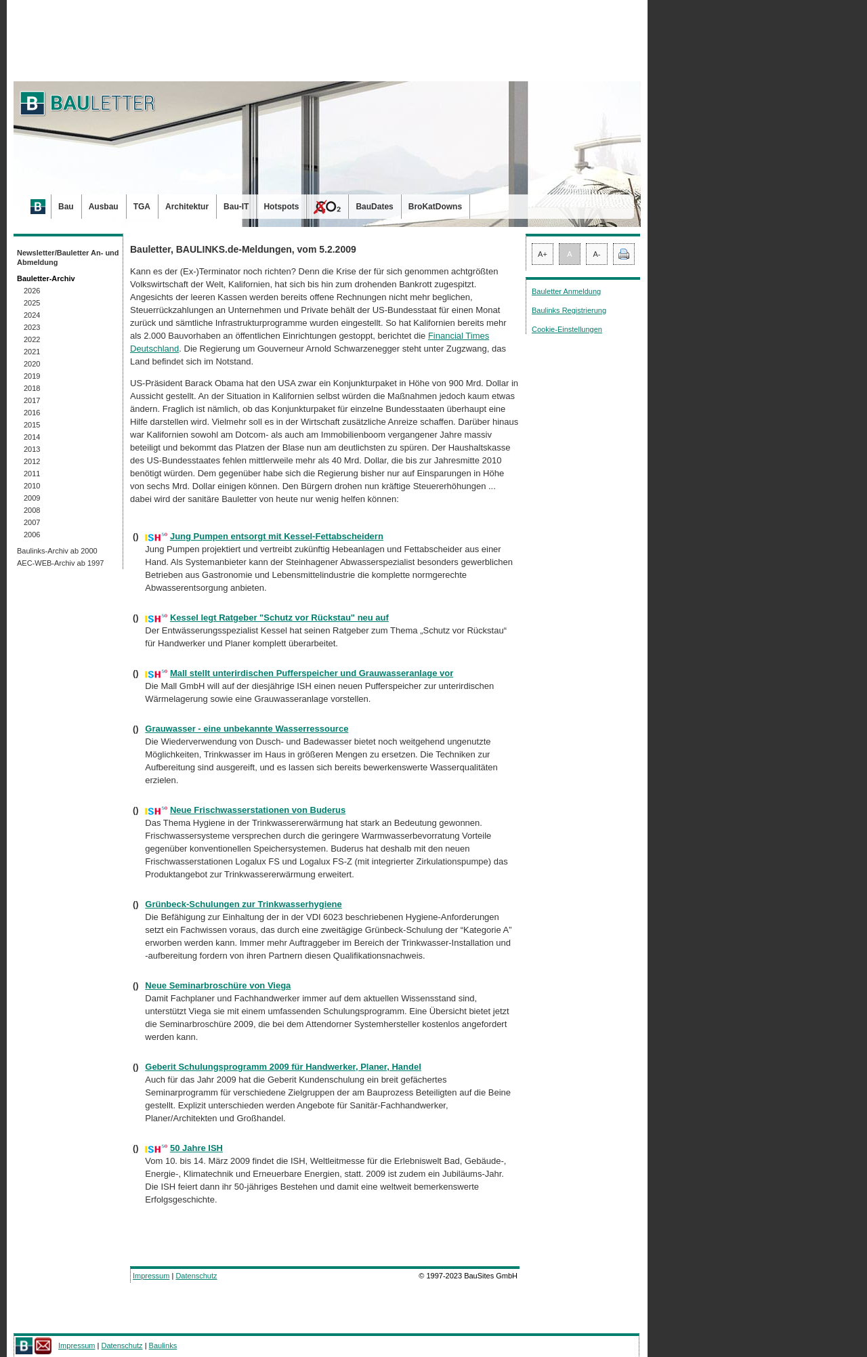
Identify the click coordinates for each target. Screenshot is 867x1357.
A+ (542, 254)
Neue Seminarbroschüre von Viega (218, 985)
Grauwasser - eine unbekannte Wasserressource (246, 729)
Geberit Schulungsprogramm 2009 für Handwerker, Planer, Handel (283, 1067)
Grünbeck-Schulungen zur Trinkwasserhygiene (243, 904)
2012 (32, 461)
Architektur (187, 206)
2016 (32, 413)
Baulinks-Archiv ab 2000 (57, 551)
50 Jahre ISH (196, 1148)
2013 (32, 449)
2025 (32, 303)
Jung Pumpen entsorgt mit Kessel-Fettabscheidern (276, 536)
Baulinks (163, 1345)
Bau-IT (236, 206)
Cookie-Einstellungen (567, 329)
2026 (32, 291)
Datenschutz (196, 1276)
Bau (66, 206)
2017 (32, 400)
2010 (32, 486)
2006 (32, 534)
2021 (32, 352)
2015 (32, 425)
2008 (32, 510)
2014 (32, 437)
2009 (32, 498)
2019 (32, 376)
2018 (32, 388)
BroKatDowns (435, 206)
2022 (32, 339)
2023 (32, 327)
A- (597, 254)
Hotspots (281, 206)
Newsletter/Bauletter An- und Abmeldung (68, 257)
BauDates (374, 206)
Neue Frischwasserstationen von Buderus (257, 810)
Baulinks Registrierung (569, 310)
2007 (32, 522)
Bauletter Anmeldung (566, 291)
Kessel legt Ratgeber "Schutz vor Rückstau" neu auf (279, 617)
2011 (32, 473)
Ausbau (104, 206)
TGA (141, 206)
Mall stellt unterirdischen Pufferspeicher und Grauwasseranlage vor (311, 673)
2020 (32, 364)
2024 (32, 315)
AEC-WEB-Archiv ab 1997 (60, 563)
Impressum (151, 1276)
